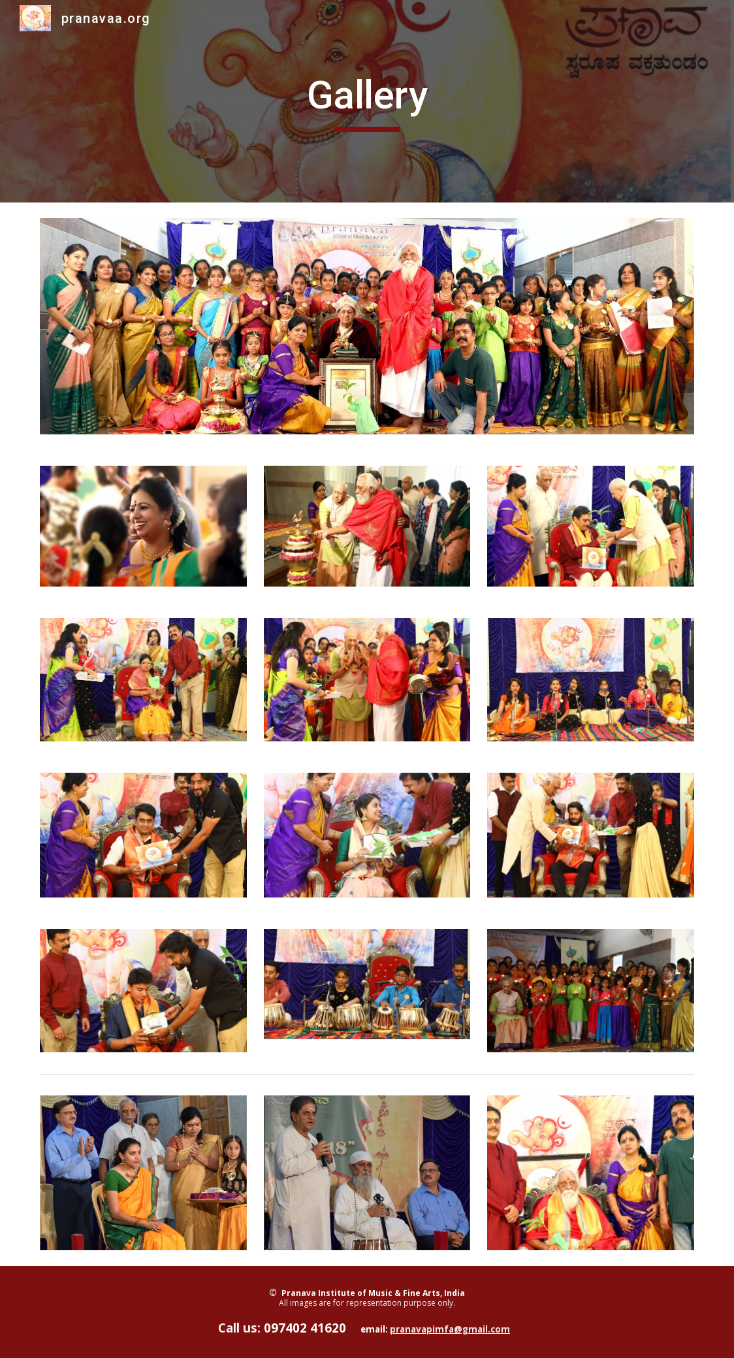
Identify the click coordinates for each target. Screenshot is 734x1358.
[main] (367, 101)
